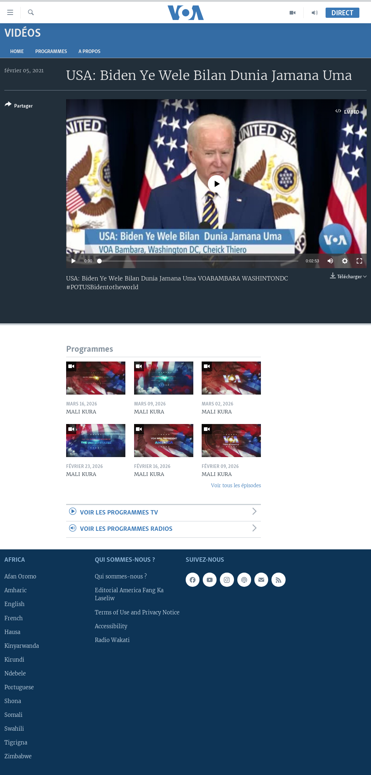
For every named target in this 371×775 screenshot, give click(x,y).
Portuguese (19, 687)
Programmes (51, 52)
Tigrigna (15, 742)
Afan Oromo (20, 577)
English (14, 604)
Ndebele (15, 673)
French (13, 618)
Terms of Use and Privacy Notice (137, 612)
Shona (12, 701)
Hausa (12, 632)
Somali (13, 715)
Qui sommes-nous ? (121, 577)
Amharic (15, 591)
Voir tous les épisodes (236, 486)
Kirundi (14, 660)
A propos (89, 52)
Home (17, 52)
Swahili (14, 729)
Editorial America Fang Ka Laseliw (129, 595)
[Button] (19, 106)
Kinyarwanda (21, 646)
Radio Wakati (112, 640)
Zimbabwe (18, 756)
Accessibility (111, 626)
